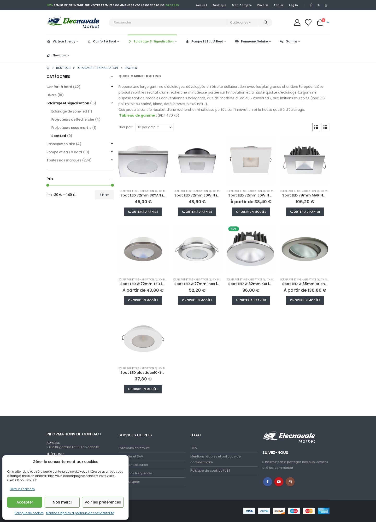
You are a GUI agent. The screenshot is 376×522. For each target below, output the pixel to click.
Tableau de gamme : (138, 115)
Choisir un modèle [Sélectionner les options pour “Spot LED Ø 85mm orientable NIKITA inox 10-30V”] (305, 300)
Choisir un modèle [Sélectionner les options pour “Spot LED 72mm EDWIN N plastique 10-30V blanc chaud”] (251, 212)
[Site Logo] (76, 22)
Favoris (262, 5)
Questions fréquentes (135, 473)
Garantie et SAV (130, 456)
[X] (319, 5)
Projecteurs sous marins (71, 127)
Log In (293, 5)
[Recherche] (265, 22)
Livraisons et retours (134, 448)
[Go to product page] (143, 160)
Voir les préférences (103, 502)
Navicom (56, 55)
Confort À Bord (101, 41)
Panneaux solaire (61, 144)
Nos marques (129, 481)
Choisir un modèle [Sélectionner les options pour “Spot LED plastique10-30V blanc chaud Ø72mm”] (143, 389)
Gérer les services (22, 489)
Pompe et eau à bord (64, 152)
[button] (316, 127)
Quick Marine (163, 191)
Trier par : (125, 127)
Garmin (288, 41)
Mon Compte (242, 5)
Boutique (219, 5)
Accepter (25, 502)
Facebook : (267, 481)
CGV (193, 448)
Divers (51, 95)
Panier (279, 5)
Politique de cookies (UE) (210, 470)
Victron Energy (61, 41)
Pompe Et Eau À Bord (204, 41)
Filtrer (104, 195)
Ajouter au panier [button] (143, 212)
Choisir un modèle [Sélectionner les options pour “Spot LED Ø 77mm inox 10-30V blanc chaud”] (197, 300)
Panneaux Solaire (251, 41)
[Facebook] (311, 5)
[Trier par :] (154, 127)
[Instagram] (326, 5)
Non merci (62, 502)
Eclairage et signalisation (136, 191)
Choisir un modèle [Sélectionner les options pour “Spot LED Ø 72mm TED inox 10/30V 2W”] (143, 300)
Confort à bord (59, 86)
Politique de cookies (29, 513)
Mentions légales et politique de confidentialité (80, 513)
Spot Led (58, 135)
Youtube (279, 481)
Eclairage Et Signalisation (151, 41)
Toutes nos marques (64, 160)
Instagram (290, 481)
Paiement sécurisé (133, 465)
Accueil (201, 5)
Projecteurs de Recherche (72, 119)
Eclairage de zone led (69, 111)
